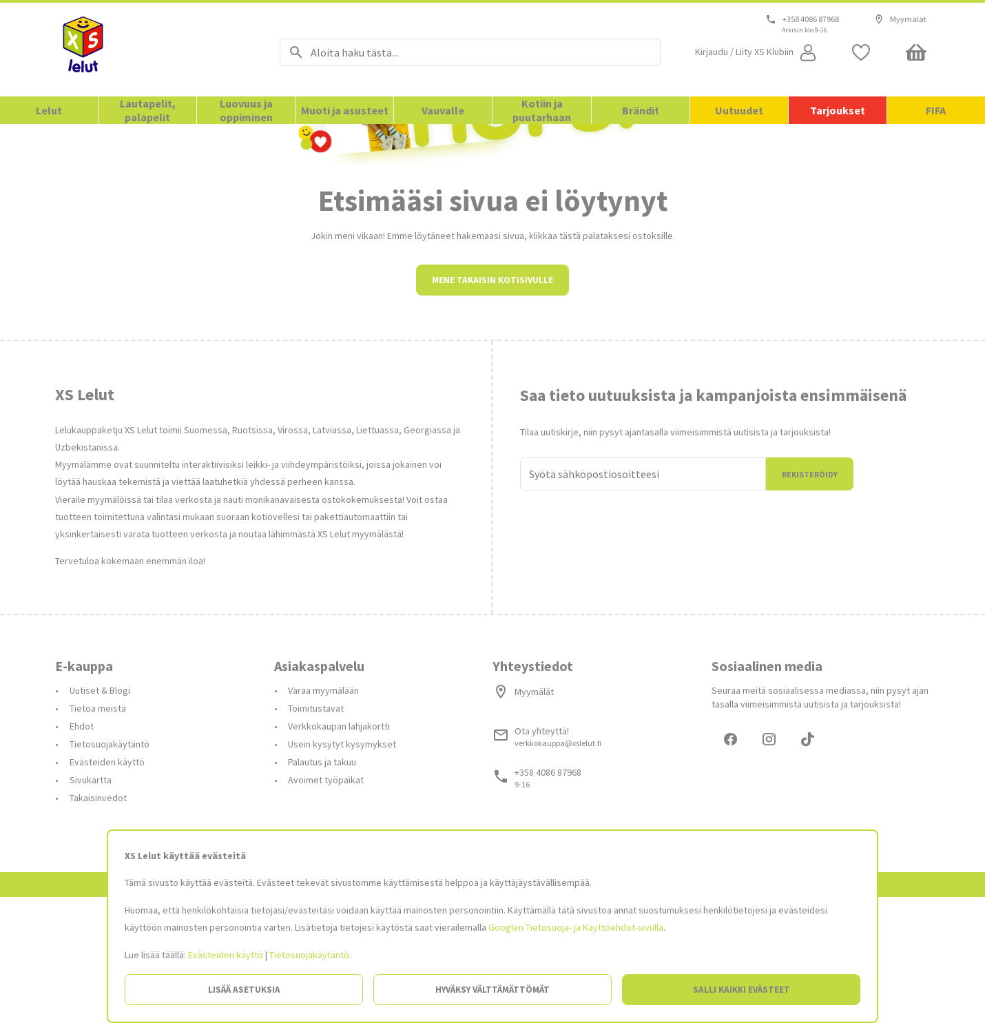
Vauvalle (443, 110)
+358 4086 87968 (810, 19)
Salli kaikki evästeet (741, 989)
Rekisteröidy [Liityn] (810, 598)
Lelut (49, 110)
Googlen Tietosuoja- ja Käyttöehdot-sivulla (575, 927)
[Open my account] (757, 52)
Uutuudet (739, 110)
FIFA (936, 110)
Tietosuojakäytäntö (309, 955)
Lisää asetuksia (244, 989)
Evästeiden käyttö (225, 955)
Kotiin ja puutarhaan (541, 110)
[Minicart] (916, 52)
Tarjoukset (837, 110)
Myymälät (899, 19)
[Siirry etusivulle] (150, 50)
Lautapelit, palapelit (148, 110)
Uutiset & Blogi (100, 814)
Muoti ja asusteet (344, 110)
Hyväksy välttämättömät (492, 989)
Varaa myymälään (323, 814)
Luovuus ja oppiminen (246, 110)
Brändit (640, 110)
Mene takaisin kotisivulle (492, 404)
